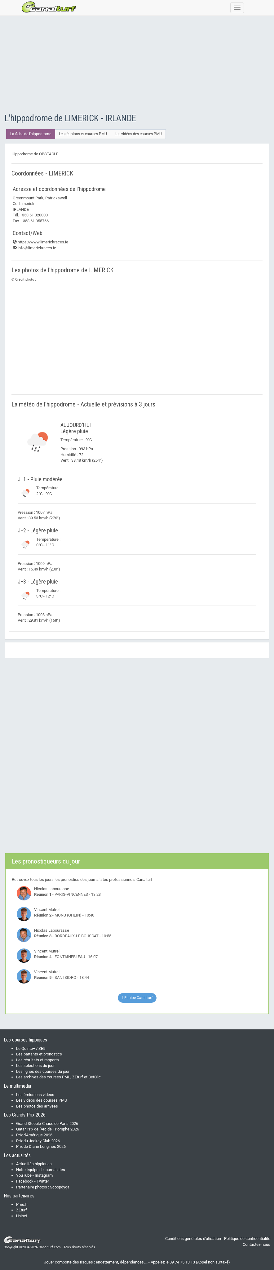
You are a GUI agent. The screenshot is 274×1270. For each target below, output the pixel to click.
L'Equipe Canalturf (137, 998)
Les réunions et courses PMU (83, 134)
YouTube (24, 1175)
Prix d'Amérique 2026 (34, 1135)
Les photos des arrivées (37, 1106)
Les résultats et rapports (37, 1060)
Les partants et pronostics (39, 1054)
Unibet (21, 1216)
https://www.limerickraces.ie (40, 242)
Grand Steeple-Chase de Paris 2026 (47, 1123)
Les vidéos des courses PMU (138, 134)
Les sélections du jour (35, 1065)
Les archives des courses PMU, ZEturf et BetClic (58, 1077)
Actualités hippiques (34, 1163)
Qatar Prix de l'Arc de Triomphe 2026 (47, 1129)
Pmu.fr (22, 1204)
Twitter (43, 1181)
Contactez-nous (256, 1244)
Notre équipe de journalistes (40, 1169)
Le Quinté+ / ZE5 (30, 1048)
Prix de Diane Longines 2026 (41, 1146)
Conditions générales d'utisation (193, 1238)
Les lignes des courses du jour (42, 1071)
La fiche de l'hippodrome (30, 134)
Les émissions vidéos (35, 1094)
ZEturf (21, 1210)
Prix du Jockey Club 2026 (38, 1141)
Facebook (24, 1181)
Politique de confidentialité (247, 1238)
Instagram (44, 1175)
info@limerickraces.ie (34, 248)
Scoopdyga (59, 1187)
